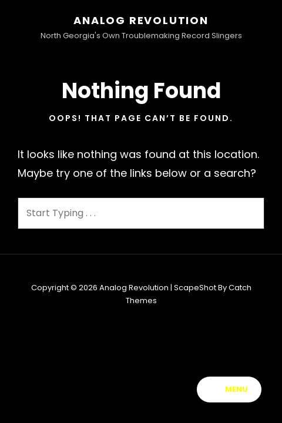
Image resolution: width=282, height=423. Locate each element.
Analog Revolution (141, 20)
